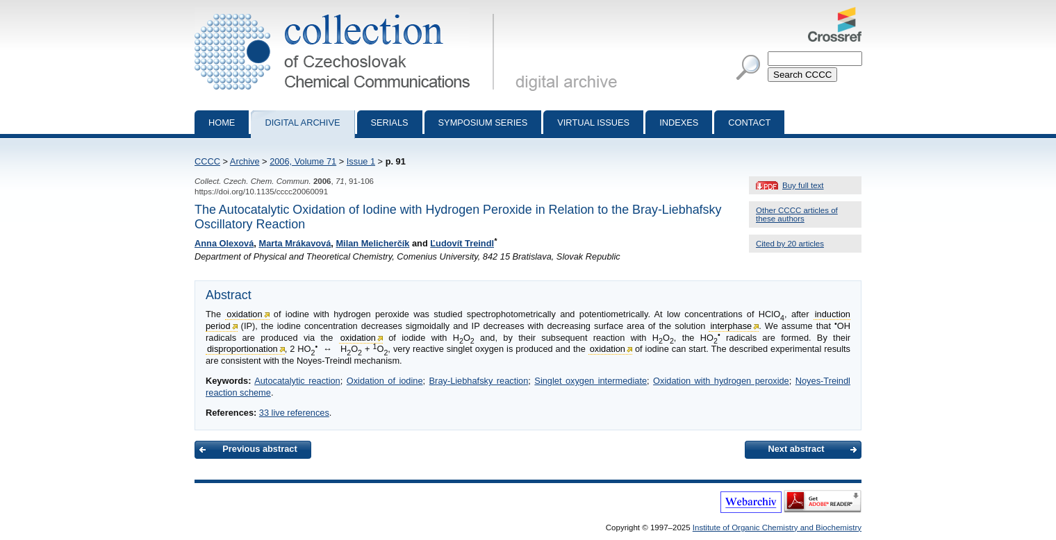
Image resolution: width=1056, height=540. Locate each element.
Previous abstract (259, 449)
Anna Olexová (224, 243)
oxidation (244, 314)
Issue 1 (361, 161)
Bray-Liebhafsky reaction (479, 381)
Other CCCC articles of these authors (797, 214)
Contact (749, 122)
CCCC (207, 161)
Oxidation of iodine (385, 381)
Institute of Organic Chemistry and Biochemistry (777, 527)
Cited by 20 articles (790, 243)
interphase (731, 326)
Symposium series (483, 122)
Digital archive (302, 122)
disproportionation (242, 349)
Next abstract (796, 449)
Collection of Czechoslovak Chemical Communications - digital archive (347, 12)
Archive (245, 161)
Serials (390, 122)
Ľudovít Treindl (462, 243)
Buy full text (803, 185)
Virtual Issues (593, 122)
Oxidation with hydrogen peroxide (721, 381)
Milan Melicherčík (372, 243)
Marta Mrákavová (294, 243)
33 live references (294, 412)
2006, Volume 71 (303, 161)
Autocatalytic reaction (297, 381)
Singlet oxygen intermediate (590, 381)
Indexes (678, 122)
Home (221, 122)
